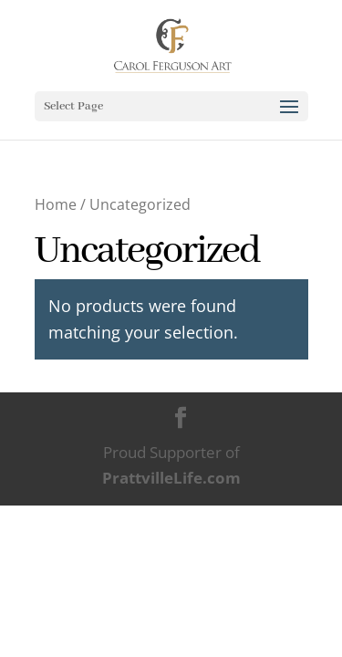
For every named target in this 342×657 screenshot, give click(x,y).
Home (56, 204)
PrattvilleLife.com (171, 477)
